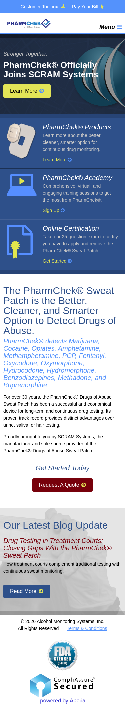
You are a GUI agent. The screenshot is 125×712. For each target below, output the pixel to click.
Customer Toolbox (43, 6)
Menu (110, 27)
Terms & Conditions (87, 628)
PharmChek (28, 23)
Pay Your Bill (88, 6)
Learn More (27, 91)
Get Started (57, 261)
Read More (26, 591)
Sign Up (54, 210)
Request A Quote (62, 485)
